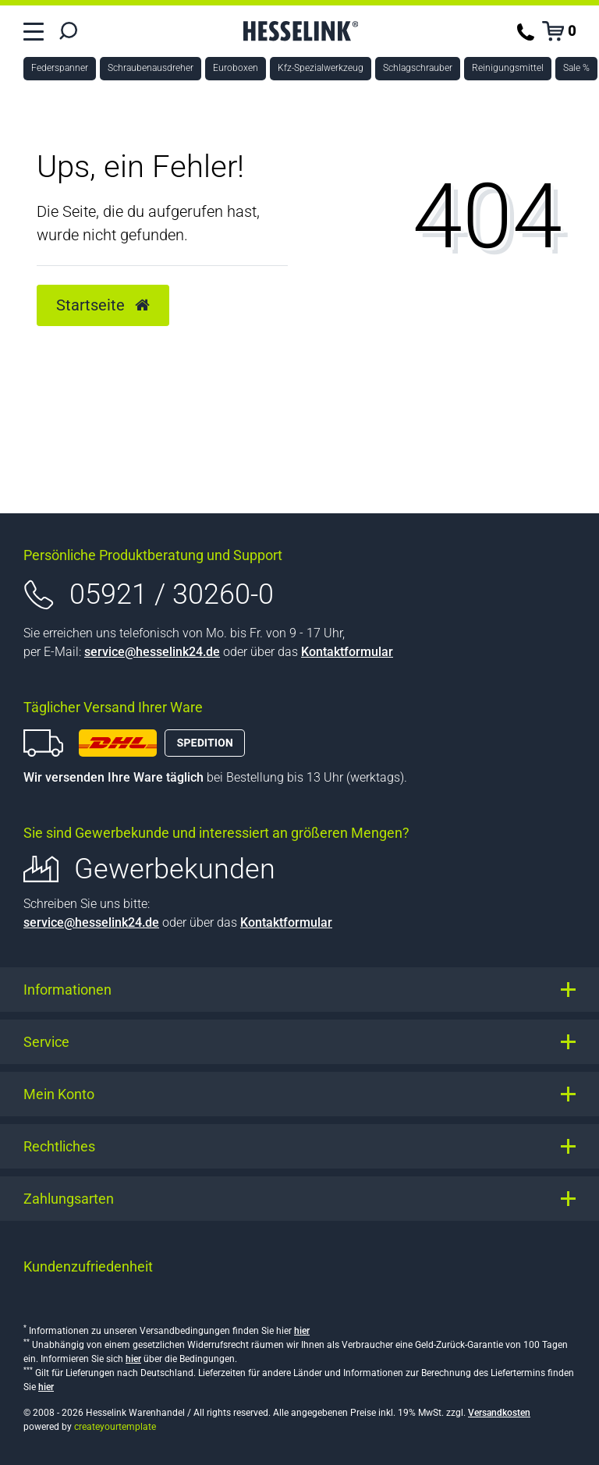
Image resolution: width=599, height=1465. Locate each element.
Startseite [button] (103, 305)
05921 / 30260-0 (171, 594)
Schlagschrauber (417, 67)
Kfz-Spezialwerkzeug (320, 67)
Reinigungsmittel (508, 67)
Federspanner (59, 67)
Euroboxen (235, 67)
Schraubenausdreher (150, 67)
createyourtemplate (115, 1426)
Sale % (576, 67)
